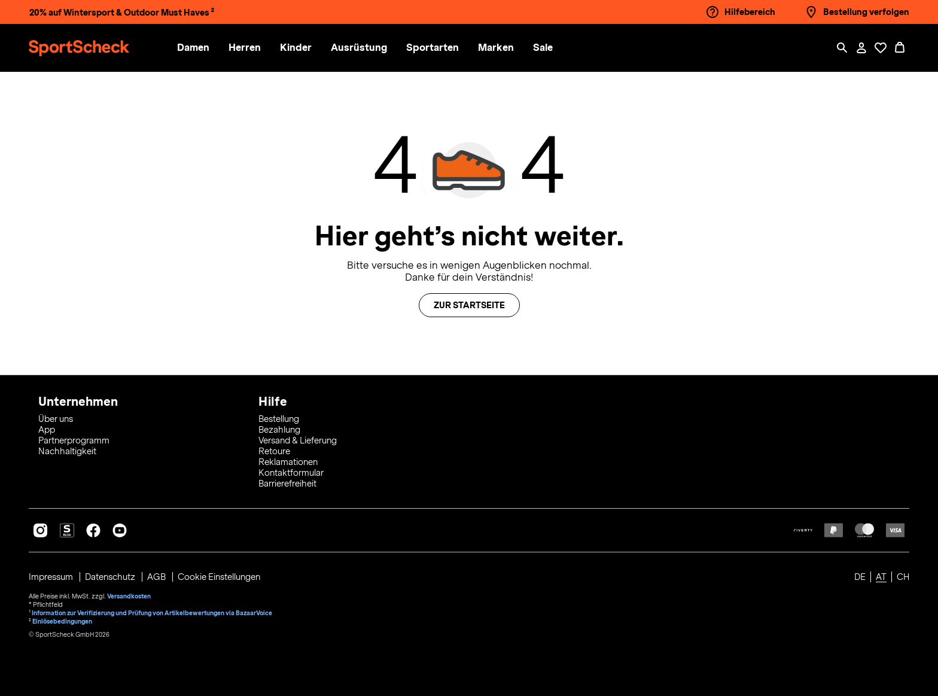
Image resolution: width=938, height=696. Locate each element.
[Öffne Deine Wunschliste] (880, 47)
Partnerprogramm (73, 440)
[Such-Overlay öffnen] (842, 47)
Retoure (274, 451)
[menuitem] (203, 48)
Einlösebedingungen (62, 621)
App (46, 429)
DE (860, 577)
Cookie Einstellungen (219, 577)
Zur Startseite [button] (469, 305)
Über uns (55, 419)
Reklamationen (288, 462)
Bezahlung (279, 429)
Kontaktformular (291, 473)
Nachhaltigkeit (67, 451)
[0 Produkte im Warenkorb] (900, 48)
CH (903, 577)
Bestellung (278, 419)
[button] (193, 48)
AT (881, 577)
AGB (157, 577)
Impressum (52, 577)
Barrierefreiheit (287, 483)
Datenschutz (111, 577)
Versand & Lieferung (297, 440)
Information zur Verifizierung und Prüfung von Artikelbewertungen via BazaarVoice (152, 612)
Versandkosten (129, 596)
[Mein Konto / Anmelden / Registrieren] (861, 47)
